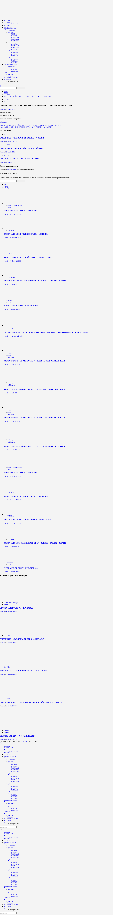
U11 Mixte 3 (15, 41)
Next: (26, 127)
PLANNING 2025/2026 (11, 78)
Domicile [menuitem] (10, 815)
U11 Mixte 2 (15, 39)
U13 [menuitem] (60, 774)
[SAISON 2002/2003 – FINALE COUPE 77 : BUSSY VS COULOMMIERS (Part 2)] (11, 379)
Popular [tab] (6, 186)
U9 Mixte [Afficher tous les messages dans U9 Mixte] (10, 302)
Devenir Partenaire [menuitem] (13, 751)
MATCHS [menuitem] (58, 812)
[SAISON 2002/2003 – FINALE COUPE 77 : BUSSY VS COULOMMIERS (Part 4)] (11, 436)
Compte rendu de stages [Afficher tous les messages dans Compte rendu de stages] (14, 205)
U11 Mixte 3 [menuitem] (15, 771)
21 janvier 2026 (11, 162)
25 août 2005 (14, 364)
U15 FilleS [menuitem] (14, 786)
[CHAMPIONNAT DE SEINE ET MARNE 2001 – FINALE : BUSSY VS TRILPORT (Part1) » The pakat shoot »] (11, 325)
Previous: (30, 125)
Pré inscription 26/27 (13, 81)
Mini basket (11, 32)
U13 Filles (14, 44)
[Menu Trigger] (1, 743)
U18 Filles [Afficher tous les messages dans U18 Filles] (10, 230)
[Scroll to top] (0, 743)
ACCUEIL (7, 20)
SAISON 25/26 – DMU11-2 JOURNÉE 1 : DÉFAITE (19, 159)
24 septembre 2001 (16, 336)
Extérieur (10, 76)
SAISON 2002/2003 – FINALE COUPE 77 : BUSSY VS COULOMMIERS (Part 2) (34, 389)
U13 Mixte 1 (15, 46)
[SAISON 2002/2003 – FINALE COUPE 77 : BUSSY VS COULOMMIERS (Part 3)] (11, 407)
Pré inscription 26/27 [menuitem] (13, 824)
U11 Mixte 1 (15, 37)
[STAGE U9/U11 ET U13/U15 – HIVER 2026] (12, 203)
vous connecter (11, 169)
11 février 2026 (14, 284)
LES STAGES (8, 27)
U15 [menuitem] (60, 784)
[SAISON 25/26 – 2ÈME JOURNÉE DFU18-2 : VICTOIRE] (12, 228)
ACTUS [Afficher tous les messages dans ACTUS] (9, 354)
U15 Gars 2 (14, 56)
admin (3, 109)
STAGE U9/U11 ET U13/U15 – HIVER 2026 (20, 211)
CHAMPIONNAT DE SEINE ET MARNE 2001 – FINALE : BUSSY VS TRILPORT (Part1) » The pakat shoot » (46, 332)
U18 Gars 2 (14, 62)
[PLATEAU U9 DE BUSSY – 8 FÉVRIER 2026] (12, 299)
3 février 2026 (10, 141)
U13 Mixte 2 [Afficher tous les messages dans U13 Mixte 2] (11, 277)
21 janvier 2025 (11, 109)
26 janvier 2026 (11, 152)
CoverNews (24, 741)
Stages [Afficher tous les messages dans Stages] (9, 207)
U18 (8, 57)
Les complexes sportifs (11, 83)
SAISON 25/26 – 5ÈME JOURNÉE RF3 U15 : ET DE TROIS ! (27, 257)
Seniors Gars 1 (11, 66)
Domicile (10, 74)
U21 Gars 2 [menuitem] (14, 810)
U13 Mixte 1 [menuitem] (15, 778)
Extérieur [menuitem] (10, 817)
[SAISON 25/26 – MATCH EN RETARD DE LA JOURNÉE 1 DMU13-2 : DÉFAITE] (12, 275)
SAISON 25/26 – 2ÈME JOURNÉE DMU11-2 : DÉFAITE (21, 148)
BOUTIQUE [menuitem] (7, 753)
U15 (8, 51)
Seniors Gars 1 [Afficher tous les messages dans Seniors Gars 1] (11, 329)
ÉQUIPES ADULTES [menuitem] (58, 801)
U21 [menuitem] (60, 806)
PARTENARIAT (9, 22)
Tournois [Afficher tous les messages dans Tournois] (10, 300)
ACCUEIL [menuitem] (7, 746)
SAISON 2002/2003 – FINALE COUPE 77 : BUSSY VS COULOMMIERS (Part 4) (34, 446)
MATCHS (7, 73)
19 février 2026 (14, 237)
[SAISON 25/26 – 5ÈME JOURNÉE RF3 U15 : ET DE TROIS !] (12, 252)
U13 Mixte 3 (15, 49)
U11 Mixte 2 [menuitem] (15, 770)
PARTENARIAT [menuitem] (58, 748)
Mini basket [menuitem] (60, 762)
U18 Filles (14, 59)
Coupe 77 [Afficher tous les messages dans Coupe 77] (10, 355)
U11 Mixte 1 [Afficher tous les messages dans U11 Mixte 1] (7, 99)
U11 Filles (14, 35)
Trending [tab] (6, 187)
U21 (8, 68)
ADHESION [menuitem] (58, 821)
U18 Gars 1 (14, 61)
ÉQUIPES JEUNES (10, 29)
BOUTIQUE (7, 25)
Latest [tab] (5, 184)
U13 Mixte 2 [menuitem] (15, 780)
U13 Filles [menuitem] (14, 776)
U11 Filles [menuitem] (14, 766)
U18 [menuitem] (60, 792)
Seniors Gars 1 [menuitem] (11, 803)
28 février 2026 (14, 214)
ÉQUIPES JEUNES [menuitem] (58, 757)
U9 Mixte (14, 34)
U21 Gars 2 (14, 71)
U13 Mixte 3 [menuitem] (15, 781)
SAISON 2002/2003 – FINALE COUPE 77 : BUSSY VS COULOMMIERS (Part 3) (34, 418)
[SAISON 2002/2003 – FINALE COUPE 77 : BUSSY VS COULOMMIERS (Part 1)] (11, 350)
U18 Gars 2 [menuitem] (14, 798)
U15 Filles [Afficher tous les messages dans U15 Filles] (10, 254)
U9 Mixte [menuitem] (14, 764)
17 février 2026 (14, 261)
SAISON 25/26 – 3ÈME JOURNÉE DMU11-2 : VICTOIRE (22, 138)
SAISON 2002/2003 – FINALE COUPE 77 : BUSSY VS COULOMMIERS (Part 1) (34, 361)
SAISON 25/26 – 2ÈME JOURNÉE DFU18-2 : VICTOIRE (26, 234)
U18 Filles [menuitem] (14, 795)
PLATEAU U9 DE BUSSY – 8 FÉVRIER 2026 (21, 306)
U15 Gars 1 (14, 54)
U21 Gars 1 (14, 69)
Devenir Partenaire (13, 24)
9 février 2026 (14, 309)
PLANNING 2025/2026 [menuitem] (11, 818)
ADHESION (7, 79)
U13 (8, 42)
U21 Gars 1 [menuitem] (14, 808)
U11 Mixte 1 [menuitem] (15, 768)
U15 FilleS (14, 52)
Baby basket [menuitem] (11, 759)
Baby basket (11, 30)
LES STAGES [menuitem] (8, 754)
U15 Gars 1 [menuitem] (14, 788)
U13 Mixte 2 (15, 47)
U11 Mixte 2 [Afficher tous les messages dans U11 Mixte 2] (7, 101)
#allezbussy (3, 122)
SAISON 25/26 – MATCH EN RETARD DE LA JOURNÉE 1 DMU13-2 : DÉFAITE (35, 281)
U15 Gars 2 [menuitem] (14, 790)
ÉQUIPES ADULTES (10, 64)
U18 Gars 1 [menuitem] (14, 797)
